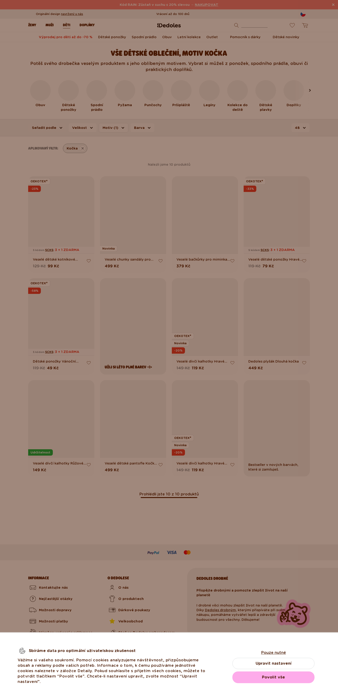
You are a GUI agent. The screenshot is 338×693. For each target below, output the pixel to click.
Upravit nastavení (274, 663)
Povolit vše (273, 677)
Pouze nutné (273, 652)
